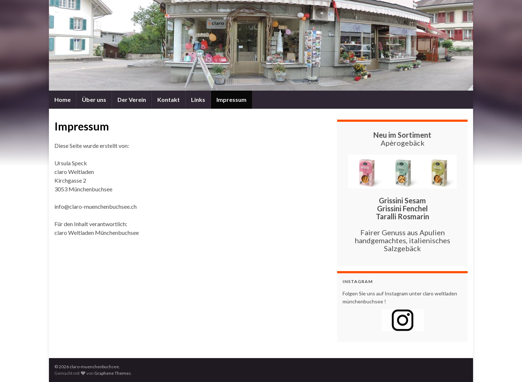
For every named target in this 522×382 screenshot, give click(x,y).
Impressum (231, 99)
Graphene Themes (112, 373)
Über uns (94, 99)
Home (62, 99)
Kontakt (168, 99)
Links (198, 99)
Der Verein (131, 99)
